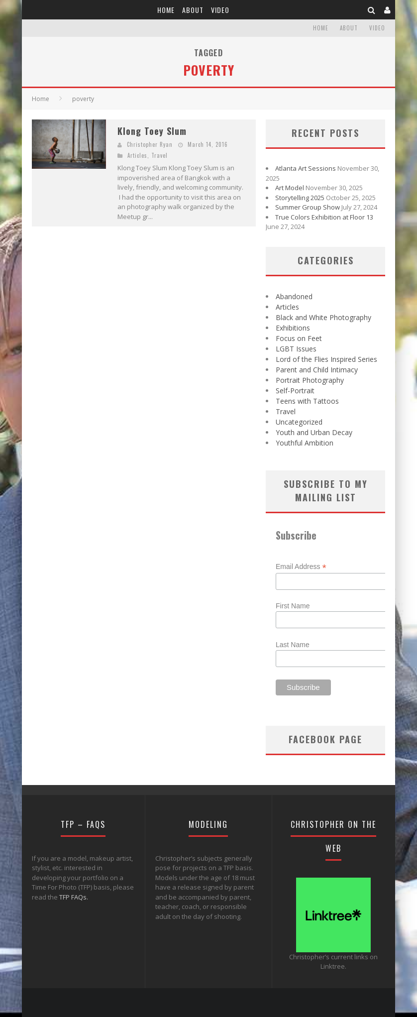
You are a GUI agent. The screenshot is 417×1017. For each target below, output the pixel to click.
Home (166, 9)
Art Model (289, 187)
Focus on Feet (299, 338)
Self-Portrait (295, 390)
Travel (159, 155)
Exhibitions (293, 328)
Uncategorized (299, 422)
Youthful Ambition (304, 443)
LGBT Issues (296, 348)
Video (220, 9)
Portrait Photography (310, 380)
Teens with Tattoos (307, 401)
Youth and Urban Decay (314, 432)
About (193, 9)
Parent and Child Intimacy (317, 369)
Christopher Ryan (150, 144)
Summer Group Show (307, 207)
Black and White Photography (323, 317)
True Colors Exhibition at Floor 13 (324, 217)
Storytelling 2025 (299, 197)
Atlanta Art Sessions (305, 168)
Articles (137, 155)
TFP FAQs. (73, 897)
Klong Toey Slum (152, 130)
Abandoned (294, 296)
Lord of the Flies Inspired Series (326, 359)
